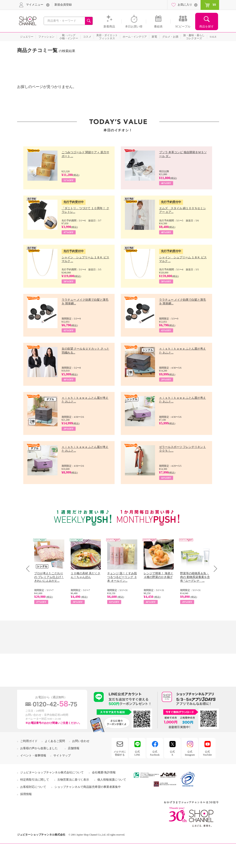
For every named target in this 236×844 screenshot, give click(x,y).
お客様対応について (33, 786)
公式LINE (137, 753)
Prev (29, 568)
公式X (172, 753)
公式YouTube (207, 753)
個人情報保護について (111, 779)
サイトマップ (62, 755)
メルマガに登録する (120, 753)
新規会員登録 (63, 4)
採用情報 (26, 794)
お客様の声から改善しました (39, 748)
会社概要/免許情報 (104, 772)
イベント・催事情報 (33, 755)
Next (214, 568)
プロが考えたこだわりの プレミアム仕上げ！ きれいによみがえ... (49, 577)
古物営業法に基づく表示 (73, 779)
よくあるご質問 (55, 741)
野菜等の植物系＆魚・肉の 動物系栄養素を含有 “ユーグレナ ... (195, 577)
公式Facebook (155, 753)
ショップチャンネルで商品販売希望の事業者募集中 (87, 786)
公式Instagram (190, 753)
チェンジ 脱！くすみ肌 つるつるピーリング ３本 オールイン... (122, 577)
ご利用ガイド (29, 741)
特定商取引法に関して (34, 779)
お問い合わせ (80, 741)
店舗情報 (73, 748)
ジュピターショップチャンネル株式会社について (52, 772)
